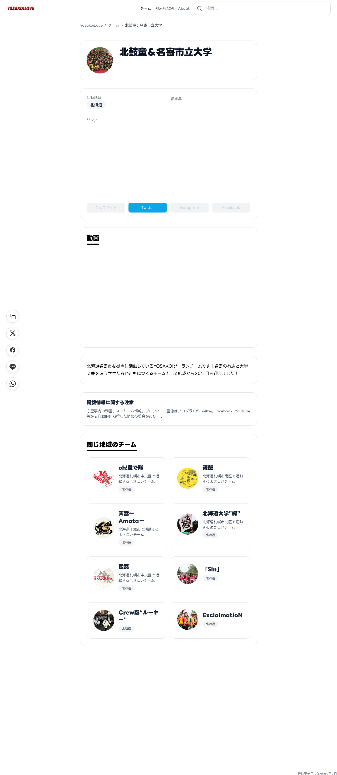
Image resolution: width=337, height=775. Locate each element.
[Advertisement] (168, 163)
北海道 (96, 104)
